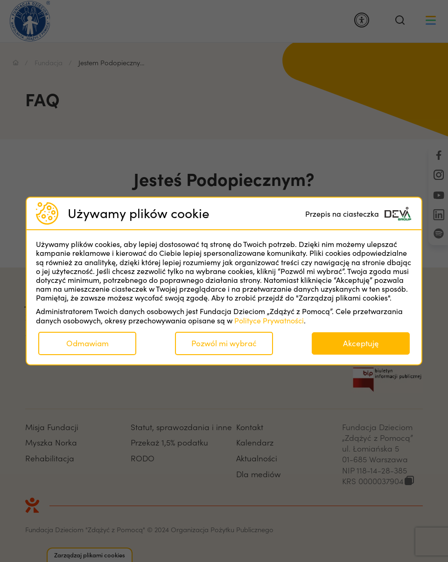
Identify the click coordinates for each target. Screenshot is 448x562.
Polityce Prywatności (269, 320)
